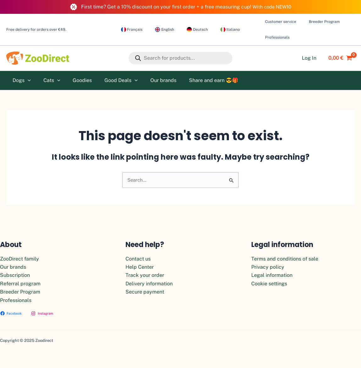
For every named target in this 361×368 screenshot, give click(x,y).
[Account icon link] (309, 58)
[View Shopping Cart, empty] (339, 58)
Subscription (15, 275)
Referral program (20, 284)
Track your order (144, 275)
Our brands (13, 267)
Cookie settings (269, 284)
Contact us (138, 259)
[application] (26, 80)
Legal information (271, 275)
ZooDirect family (19, 259)
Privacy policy (267, 267)
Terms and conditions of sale (284, 259)
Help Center (139, 267)
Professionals (15, 300)
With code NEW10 (272, 7)
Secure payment (144, 292)
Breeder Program (20, 292)
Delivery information (149, 284)
